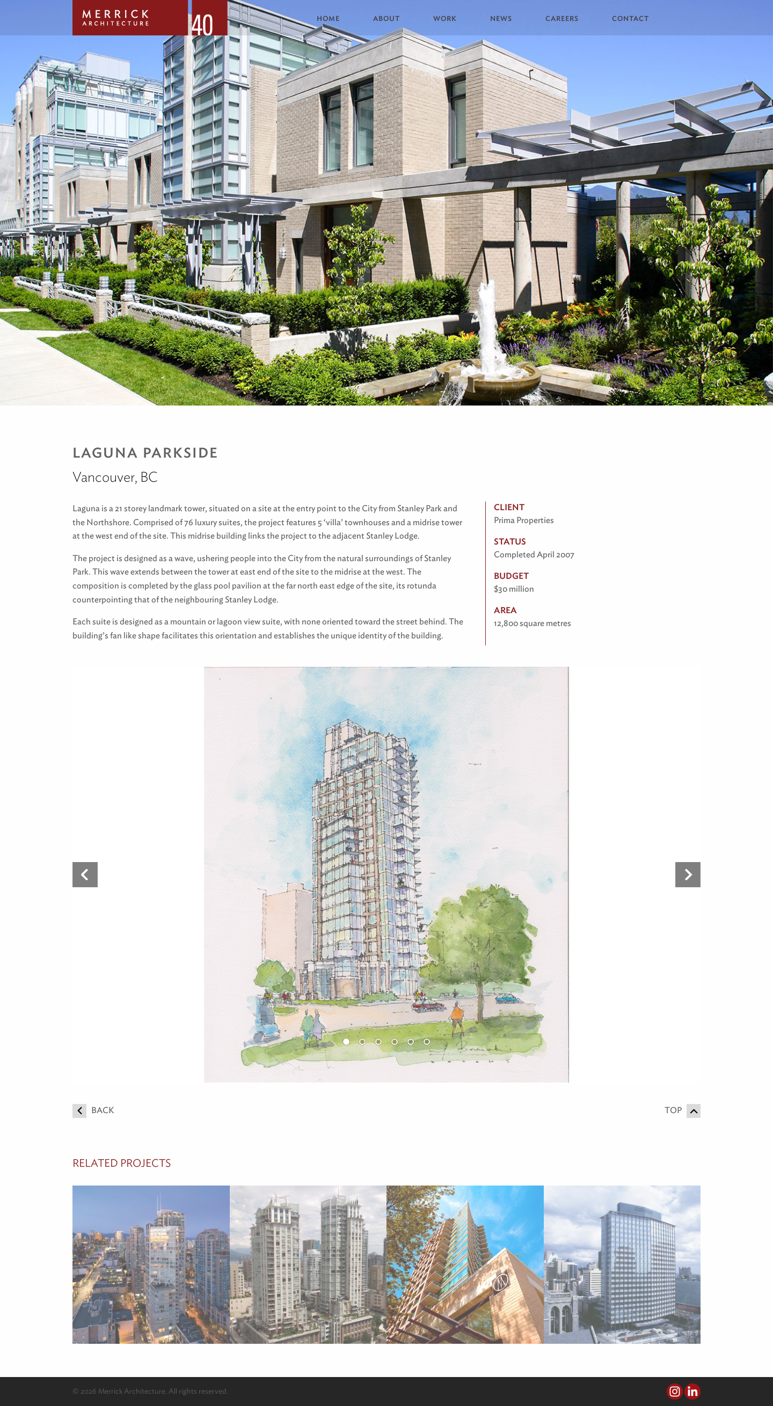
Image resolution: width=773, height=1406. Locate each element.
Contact (630, 18)
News (501, 18)
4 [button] (394, 1041)
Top (683, 1110)
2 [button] (362, 1041)
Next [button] (688, 875)
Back (93, 1110)
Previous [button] (85, 875)
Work (445, 18)
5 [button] (410, 1041)
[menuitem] (336, 18)
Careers (562, 18)
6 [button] (426, 1041)
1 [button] (346, 1041)
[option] (386, 875)
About (386, 18)
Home (328, 18)
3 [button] (378, 1041)
